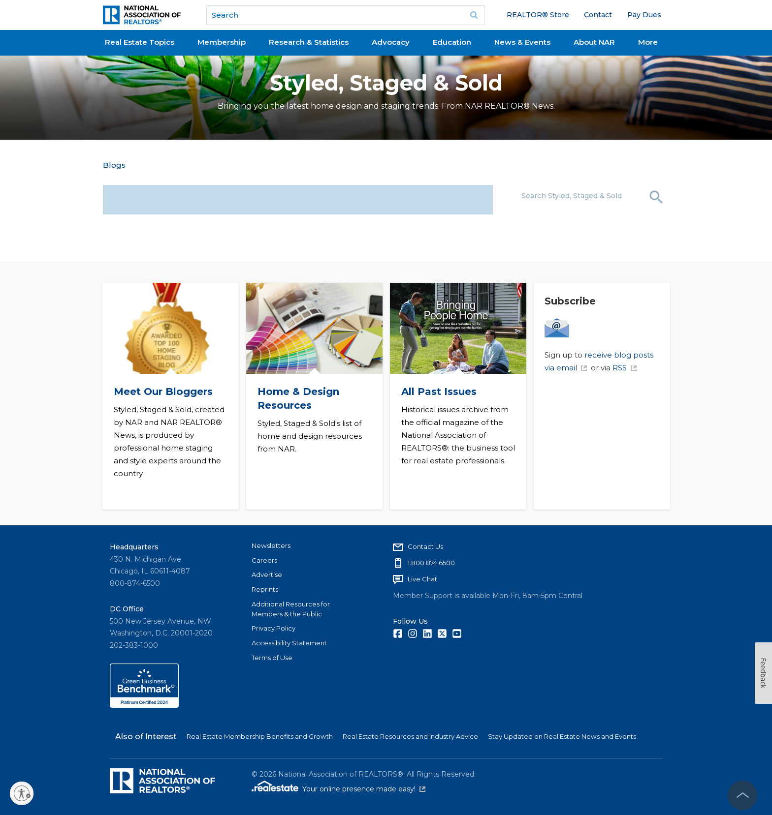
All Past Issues (438, 391)
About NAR (594, 42)
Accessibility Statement (289, 643)
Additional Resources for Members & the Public (291, 609)
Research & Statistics (309, 42)
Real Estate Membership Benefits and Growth (260, 736)
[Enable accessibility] (21, 793)
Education (452, 42)
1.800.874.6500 (431, 563)
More (648, 42)
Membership (221, 42)
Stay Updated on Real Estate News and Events (562, 736)
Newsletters (271, 545)
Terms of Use (272, 658)
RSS (624, 367)
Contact (598, 14)
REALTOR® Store (538, 14)
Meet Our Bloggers (162, 391)
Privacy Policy (273, 628)
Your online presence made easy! (363, 789)
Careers (264, 560)
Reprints (265, 589)
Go (474, 15)
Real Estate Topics (139, 42)
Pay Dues (644, 14)
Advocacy (391, 42)
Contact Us (425, 546)
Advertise (267, 574)
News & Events (522, 42)
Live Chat (422, 579)
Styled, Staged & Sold (386, 83)
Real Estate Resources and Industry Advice (410, 736)
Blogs (114, 165)
